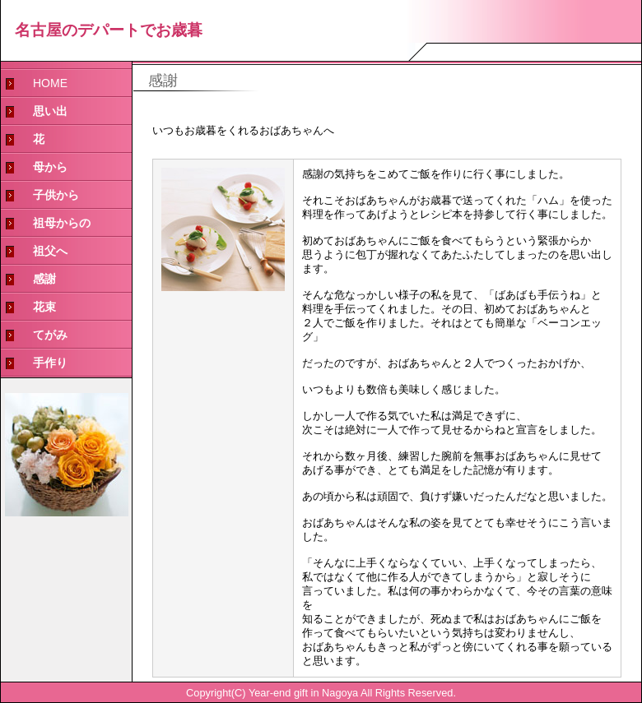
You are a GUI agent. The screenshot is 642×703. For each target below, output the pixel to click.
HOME (50, 83)
